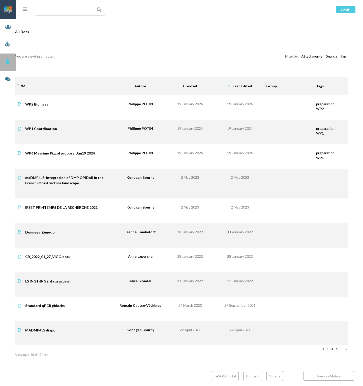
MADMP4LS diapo (56, 330)
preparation (325, 104)
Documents (8, 62)
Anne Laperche (148, 256)
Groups (8, 45)
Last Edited (246, 86)
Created (196, 86)
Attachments (311, 56)
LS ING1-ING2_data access (63, 281)
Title (36, 86)
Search (331, 56)
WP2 (320, 109)
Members (8, 27)
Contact (252, 376)
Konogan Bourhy (149, 177)
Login (345, 9)
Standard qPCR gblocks (60, 305)
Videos (274, 376)
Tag (343, 56)
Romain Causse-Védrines (148, 305)
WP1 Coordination (57, 128)
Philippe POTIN (148, 104)
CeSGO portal (225, 376)
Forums (8, 79)
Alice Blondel (149, 281)
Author (149, 86)
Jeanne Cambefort (148, 232)
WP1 (320, 133)
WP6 (320, 158)
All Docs (38, 32)
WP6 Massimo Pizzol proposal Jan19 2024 (75, 153)
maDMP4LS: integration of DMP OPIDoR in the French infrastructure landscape (80, 180)
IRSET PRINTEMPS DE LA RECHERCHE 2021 (77, 207)
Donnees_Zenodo (55, 232)
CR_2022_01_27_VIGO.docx (63, 256)
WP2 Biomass (52, 104)
